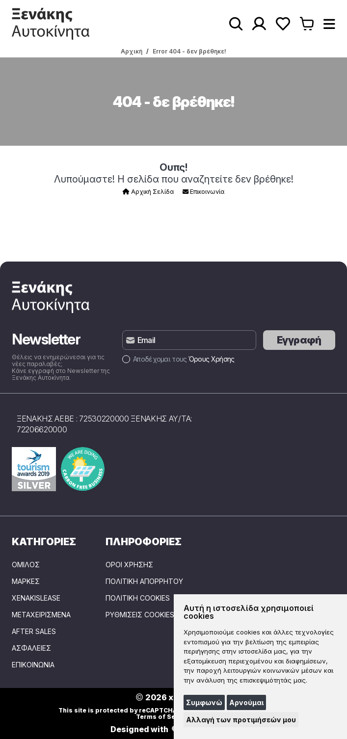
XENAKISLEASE (36, 598)
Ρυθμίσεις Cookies (140, 614)
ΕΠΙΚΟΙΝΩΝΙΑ (33, 664)
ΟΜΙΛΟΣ (26, 564)
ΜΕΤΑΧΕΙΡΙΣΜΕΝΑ (41, 614)
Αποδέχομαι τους (178, 359)
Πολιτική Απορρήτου (144, 581)
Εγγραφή (299, 340)
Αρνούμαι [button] (246, 702)
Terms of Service (163, 716)
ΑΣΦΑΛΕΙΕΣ (31, 648)
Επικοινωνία (203, 191)
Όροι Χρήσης (129, 564)
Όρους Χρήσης (211, 359)
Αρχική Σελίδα (148, 191)
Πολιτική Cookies (138, 598)
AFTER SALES (34, 631)
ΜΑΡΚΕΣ (26, 581)
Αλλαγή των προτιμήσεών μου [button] (241, 719)
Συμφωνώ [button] (204, 702)
